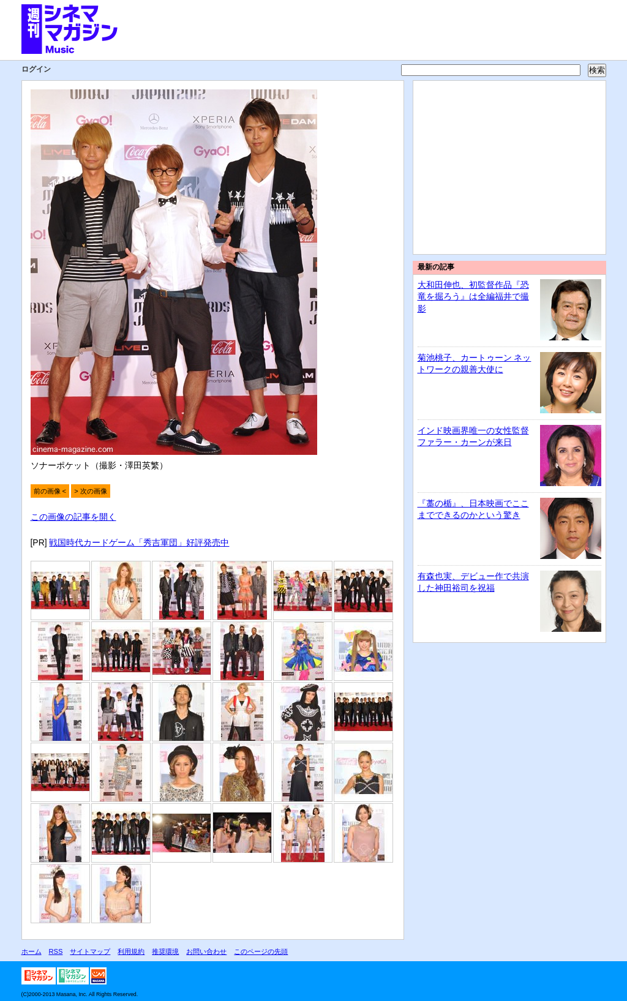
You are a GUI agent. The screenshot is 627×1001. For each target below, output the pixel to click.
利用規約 (131, 951)
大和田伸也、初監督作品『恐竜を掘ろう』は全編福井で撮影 (473, 296)
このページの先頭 (261, 951)
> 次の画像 (90, 491)
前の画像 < (50, 491)
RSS (56, 951)
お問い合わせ (206, 951)
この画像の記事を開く (73, 517)
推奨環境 (165, 951)
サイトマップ (90, 951)
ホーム (31, 951)
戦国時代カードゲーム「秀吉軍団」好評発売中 (139, 542)
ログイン (36, 69)
